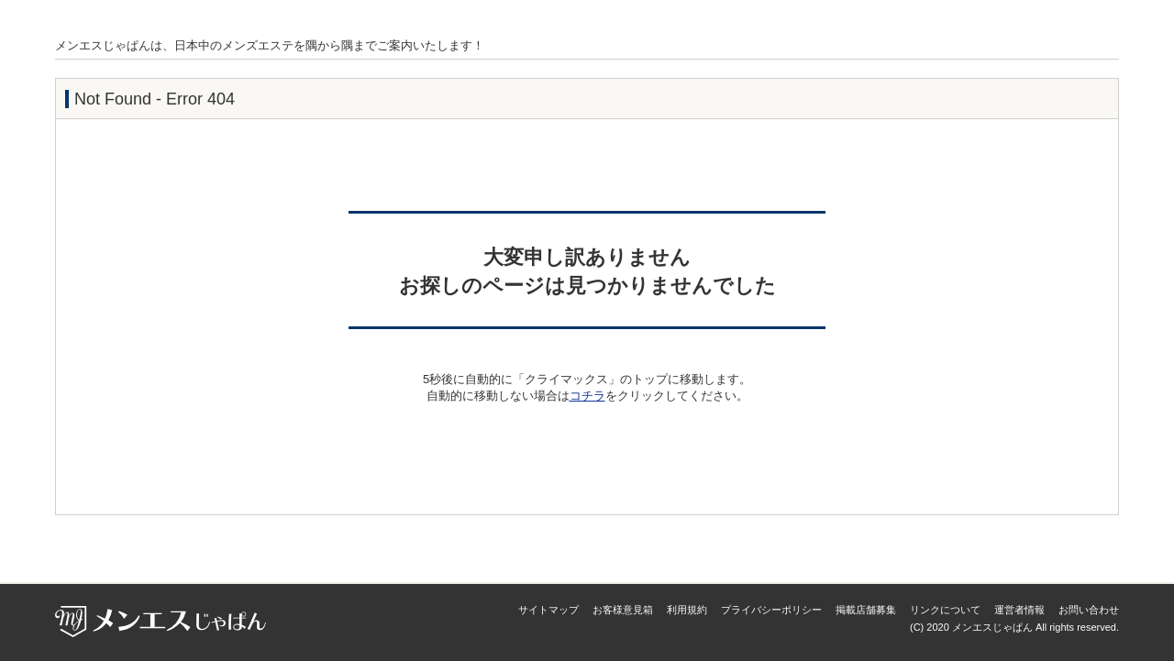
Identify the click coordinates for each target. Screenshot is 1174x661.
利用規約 (687, 609)
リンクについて (945, 609)
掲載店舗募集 (866, 609)
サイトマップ (548, 609)
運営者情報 (1019, 609)
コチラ (587, 395)
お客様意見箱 (623, 609)
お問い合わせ (1088, 609)
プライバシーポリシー (771, 609)
